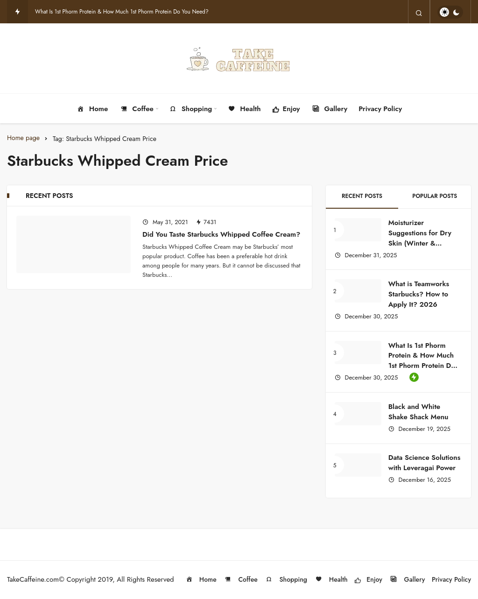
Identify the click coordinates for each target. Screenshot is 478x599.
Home (92, 109)
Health (243, 109)
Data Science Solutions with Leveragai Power (424, 463)
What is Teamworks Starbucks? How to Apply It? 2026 (418, 294)
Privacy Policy (380, 109)
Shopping (190, 109)
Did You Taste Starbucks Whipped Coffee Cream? (221, 234)
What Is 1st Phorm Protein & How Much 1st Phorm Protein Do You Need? (122, 11)
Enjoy (286, 110)
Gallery (329, 109)
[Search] (418, 12)
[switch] (450, 12)
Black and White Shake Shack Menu (419, 412)
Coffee (136, 109)
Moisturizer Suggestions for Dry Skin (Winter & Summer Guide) (419, 238)
